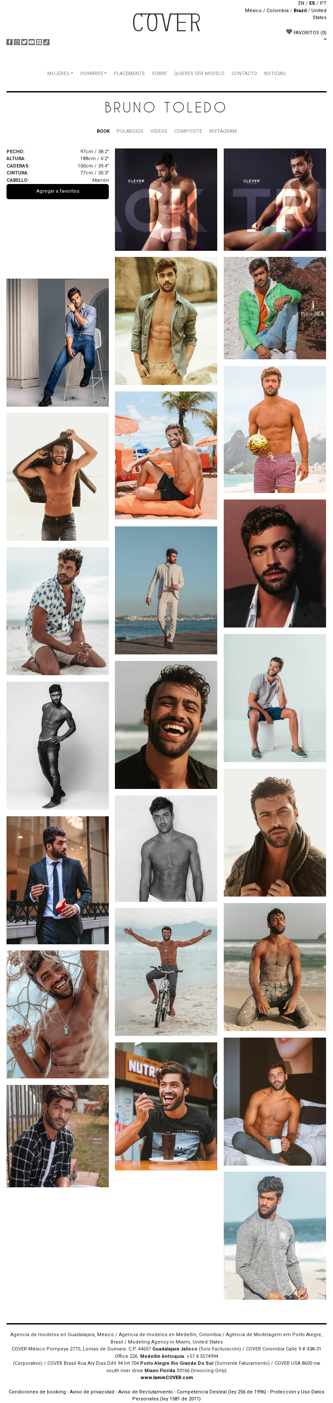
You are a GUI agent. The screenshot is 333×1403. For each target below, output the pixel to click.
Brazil (300, 10)
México (253, 10)
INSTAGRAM (223, 131)
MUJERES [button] (58, 73)
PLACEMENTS (129, 73)
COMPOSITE (188, 131)
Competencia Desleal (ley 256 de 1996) (222, 1392)
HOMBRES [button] (91, 73)
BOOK (103, 131)
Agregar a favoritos (57, 191)
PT (323, 3)
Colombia (278, 10)
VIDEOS (158, 131)
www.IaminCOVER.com (166, 1377)
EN (301, 3)
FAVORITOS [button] (306, 32)
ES (312, 3)
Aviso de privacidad (92, 1392)
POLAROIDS (130, 131)
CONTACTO (244, 73)
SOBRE (159, 73)
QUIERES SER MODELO (199, 73)
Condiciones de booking (37, 1392)
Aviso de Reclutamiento (145, 1392)
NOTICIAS (275, 73)
